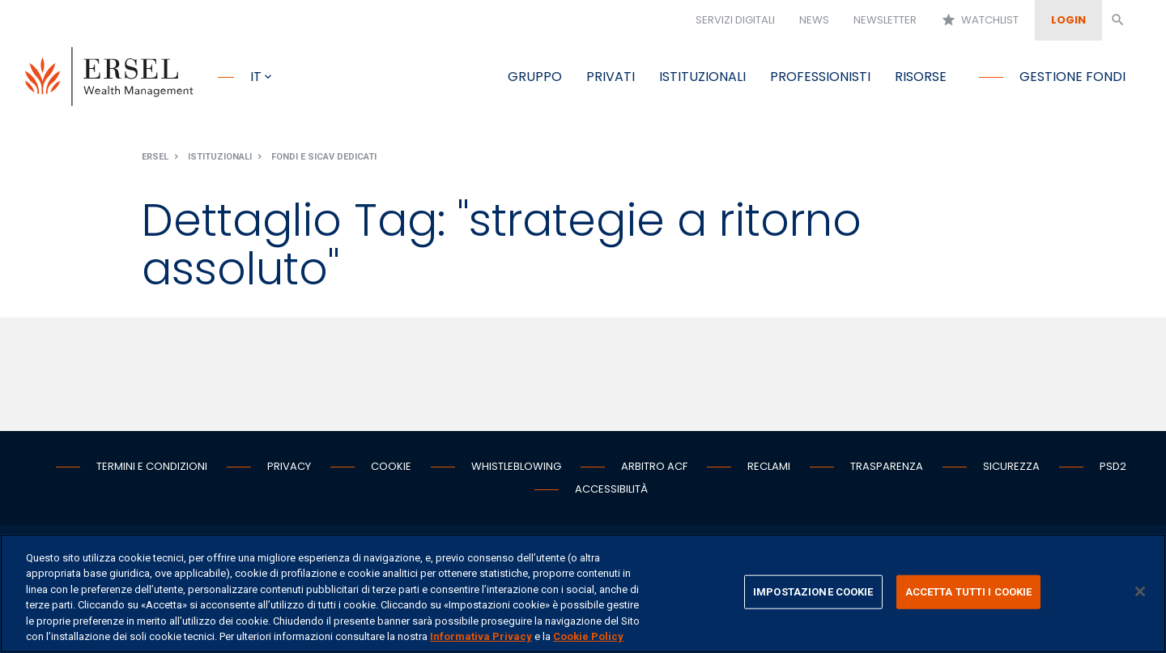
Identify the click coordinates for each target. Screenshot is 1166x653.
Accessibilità (611, 489)
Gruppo (535, 76)
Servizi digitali (735, 20)
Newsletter (885, 20)
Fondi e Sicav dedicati (324, 157)
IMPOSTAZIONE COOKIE (813, 592)
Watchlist (980, 20)
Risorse (921, 76)
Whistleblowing (516, 466)
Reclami (768, 466)
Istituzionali (702, 76)
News (814, 20)
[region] (583, 593)
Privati (610, 76)
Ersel (155, 157)
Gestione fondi (1072, 76)
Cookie (391, 466)
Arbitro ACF (654, 466)
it (256, 76)
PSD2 (1113, 466)
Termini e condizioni (151, 466)
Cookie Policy (588, 636)
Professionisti (820, 76)
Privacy (289, 466)
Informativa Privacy (481, 636)
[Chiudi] (1140, 591)
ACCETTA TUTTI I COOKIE (968, 592)
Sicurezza (1011, 466)
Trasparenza (886, 466)
